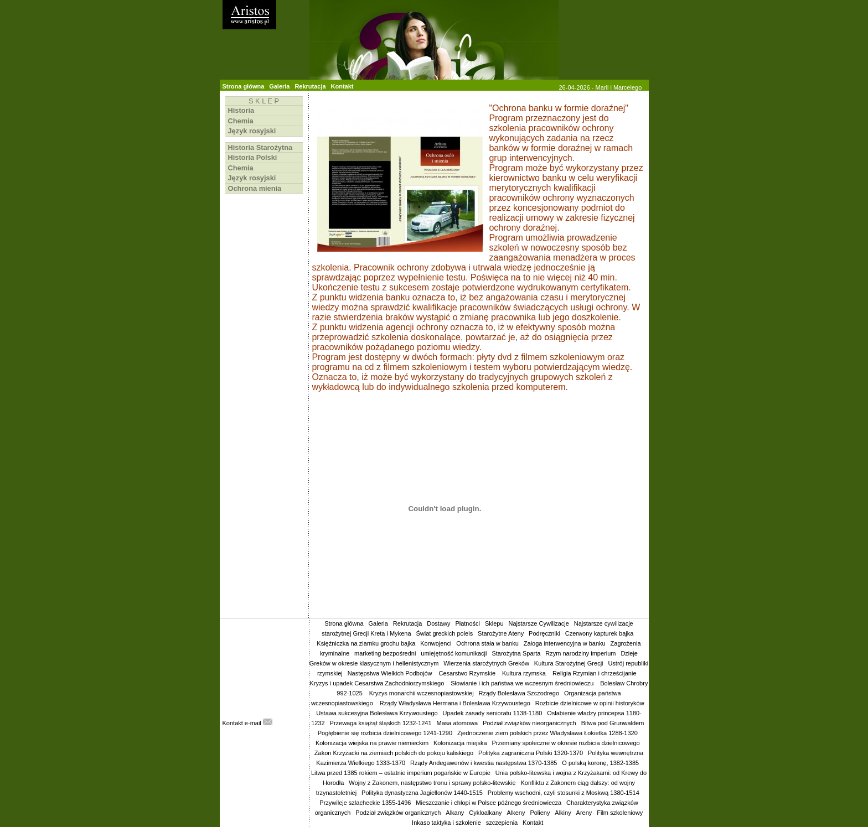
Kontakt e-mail (247, 723)
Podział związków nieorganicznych (529, 723)
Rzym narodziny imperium (580, 653)
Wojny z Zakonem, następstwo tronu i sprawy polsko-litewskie (432, 782)
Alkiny (563, 812)
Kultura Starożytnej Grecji (568, 663)
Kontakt (342, 86)
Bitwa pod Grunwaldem (612, 723)
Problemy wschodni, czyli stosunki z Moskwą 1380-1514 (563, 792)
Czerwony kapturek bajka (599, 633)
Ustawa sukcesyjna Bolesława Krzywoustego (377, 713)
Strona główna (244, 86)
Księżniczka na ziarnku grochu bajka (366, 643)
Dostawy (438, 623)
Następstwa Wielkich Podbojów (391, 673)
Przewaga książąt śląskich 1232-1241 (381, 723)
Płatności (467, 623)
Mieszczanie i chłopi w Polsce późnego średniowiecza (488, 802)
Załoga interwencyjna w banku (565, 643)
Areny (584, 812)
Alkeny (516, 812)
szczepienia (502, 822)
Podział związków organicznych (398, 812)
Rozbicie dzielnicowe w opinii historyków (589, 703)
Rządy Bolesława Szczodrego (519, 693)
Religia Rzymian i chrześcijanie (595, 673)
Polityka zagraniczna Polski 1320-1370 (530, 753)
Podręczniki (544, 633)
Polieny (540, 812)
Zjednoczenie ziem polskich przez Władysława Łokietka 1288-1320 (547, 733)
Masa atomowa (457, 723)
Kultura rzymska (524, 673)
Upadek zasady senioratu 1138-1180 (492, 713)
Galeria (279, 86)
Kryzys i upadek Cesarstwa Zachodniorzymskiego (378, 683)
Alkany (455, 812)
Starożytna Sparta (516, 653)
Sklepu (494, 623)
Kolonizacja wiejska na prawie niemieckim (372, 743)
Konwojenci (435, 643)
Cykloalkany (485, 812)
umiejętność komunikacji (454, 653)
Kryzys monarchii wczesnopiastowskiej (421, 693)
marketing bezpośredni (385, 653)
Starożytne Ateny (501, 633)
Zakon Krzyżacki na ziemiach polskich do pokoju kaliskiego (393, 753)
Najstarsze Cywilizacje (538, 623)
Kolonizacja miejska (460, 743)
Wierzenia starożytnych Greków (486, 663)
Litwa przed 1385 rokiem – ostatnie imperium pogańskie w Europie (400, 772)
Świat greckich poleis (444, 633)
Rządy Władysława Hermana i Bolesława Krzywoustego (455, 703)
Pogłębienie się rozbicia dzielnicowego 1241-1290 (385, 733)
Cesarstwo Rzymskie (467, 673)
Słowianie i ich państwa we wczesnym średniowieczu (523, 683)
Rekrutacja (310, 86)
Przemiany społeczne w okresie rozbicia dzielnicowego (565, 743)
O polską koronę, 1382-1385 (600, 763)
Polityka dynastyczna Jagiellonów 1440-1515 (422, 792)
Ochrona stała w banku (487, 643)
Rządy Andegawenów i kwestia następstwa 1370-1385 (483, 763)
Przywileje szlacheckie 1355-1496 (365, 802)
